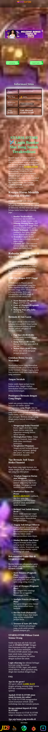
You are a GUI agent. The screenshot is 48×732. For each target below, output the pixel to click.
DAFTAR (36, 63)
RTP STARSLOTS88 (27, 104)
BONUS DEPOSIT (21, 496)
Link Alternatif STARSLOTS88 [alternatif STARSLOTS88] (27, 111)
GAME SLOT (29, 684)
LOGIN (12, 63)
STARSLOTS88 (31, 167)
